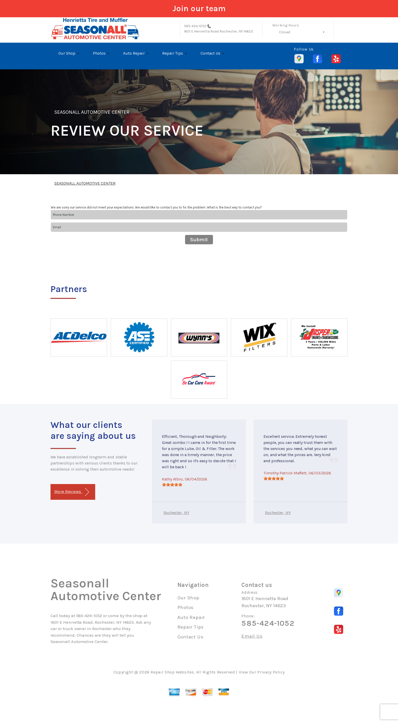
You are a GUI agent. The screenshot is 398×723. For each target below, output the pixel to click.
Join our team (199, 8)
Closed (284, 32)
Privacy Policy (271, 672)
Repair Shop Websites (172, 672)
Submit (199, 240)
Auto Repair (134, 53)
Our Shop (66, 53)
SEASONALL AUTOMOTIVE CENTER (91, 112)
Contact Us (210, 53)
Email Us (251, 636)
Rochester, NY (176, 512)
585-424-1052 (195, 26)
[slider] (172, 485)
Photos (99, 53)
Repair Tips (172, 53)
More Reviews (71, 492)
